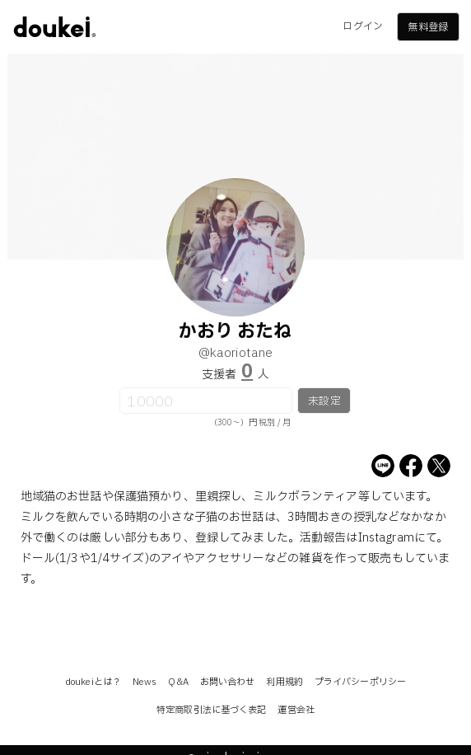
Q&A (178, 682)
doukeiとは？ (93, 682)
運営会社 (295, 710)
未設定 (324, 401)
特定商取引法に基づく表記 (211, 710)
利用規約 (284, 682)
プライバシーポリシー (360, 682)
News (144, 682)
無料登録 (427, 27)
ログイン (362, 26)
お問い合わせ (227, 682)
